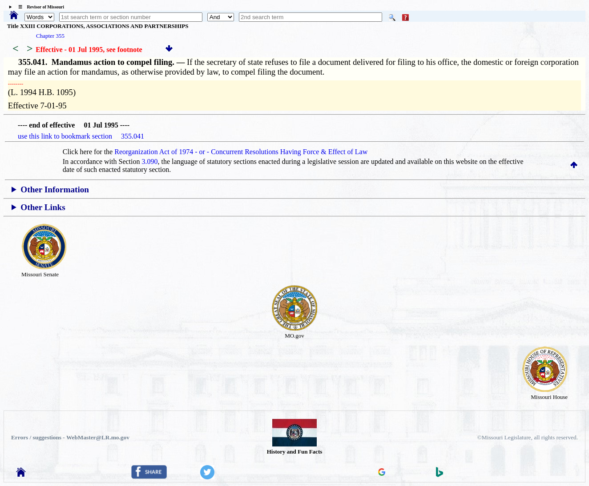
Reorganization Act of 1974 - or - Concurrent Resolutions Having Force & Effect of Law (240, 151)
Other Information (54, 189)
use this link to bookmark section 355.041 (81, 136)
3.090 (150, 161)
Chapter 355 (50, 35)
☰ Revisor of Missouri (39, 6)
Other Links (42, 207)
